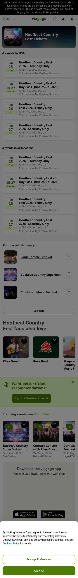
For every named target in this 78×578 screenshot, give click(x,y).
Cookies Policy (11, 543)
